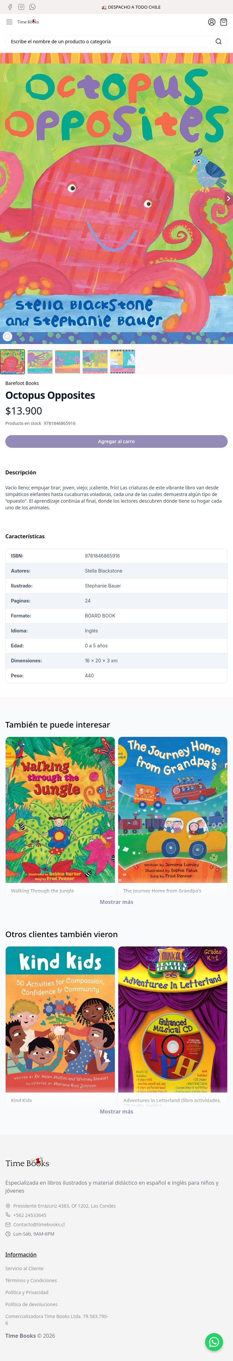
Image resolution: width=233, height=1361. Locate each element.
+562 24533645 (25, 1215)
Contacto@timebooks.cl (35, 1224)
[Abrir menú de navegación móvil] (9, 22)
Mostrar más (116, 902)
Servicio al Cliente (24, 1268)
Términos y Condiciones (31, 1280)
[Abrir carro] (224, 22)
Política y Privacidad (26, 1292)
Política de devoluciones (31, 1304)
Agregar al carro (116, 441)
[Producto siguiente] (229, 198)
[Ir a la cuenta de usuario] (212, 22)
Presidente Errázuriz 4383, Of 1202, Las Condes (60, 1206)
